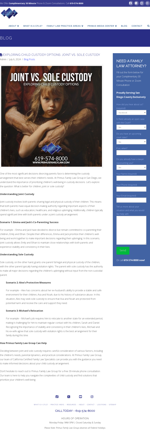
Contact (90, 404)
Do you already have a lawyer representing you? (131, 163)
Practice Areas (57, 404)
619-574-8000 (76, 3)
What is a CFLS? (41, 404)
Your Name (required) (131, 176)
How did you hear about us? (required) (131, 108)
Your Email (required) (131, 198)
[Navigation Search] (147, 24)
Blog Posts (29, 59)
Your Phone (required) (131, 187)
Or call (130, 260)
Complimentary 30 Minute (22, 3)
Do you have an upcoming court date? (131, 138)
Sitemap (112, 404)
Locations (101, 404)
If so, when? (131, 151)
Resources (71, 404)
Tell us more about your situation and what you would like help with (131, 212)
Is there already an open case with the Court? (131, 123)
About (82, 404)
